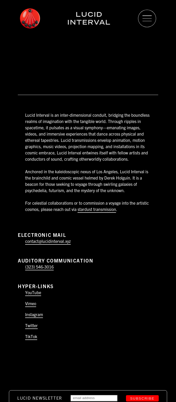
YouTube (33, 292)
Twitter (31, 325)
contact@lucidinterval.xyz (48, 241)
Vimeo (30, 303)
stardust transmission (97, 209)
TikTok (31, 336)
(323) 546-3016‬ (39, 266)
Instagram (34, 314)
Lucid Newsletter (39, 397)
